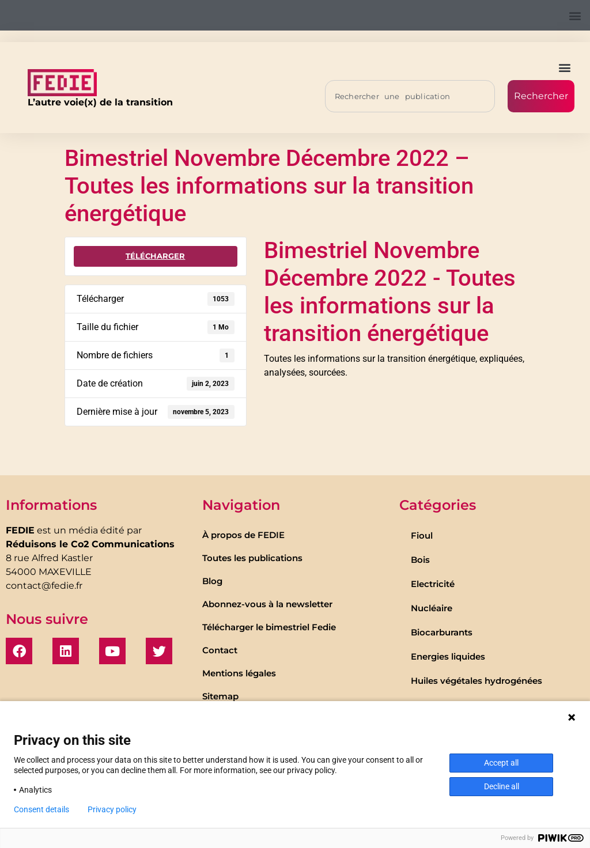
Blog (212, 581)
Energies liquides (448, 656)
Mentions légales (239, 673)
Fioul (422, 535)
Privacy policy (112, 809)
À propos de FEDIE (243, 534)
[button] (574, 15)
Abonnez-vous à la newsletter (267, 604)
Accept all (501, 762)
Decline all (501, 786)
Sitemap (220, 696)
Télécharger (155, 255)
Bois (420, 559)
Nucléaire (431, 608)
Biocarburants (441, 632)
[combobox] (410, 96)
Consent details (41, 809)
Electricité (433, 583)
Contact (219, 650)
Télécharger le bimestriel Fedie (269, 627)
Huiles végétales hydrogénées (476, 680)
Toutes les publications (252, 557)
